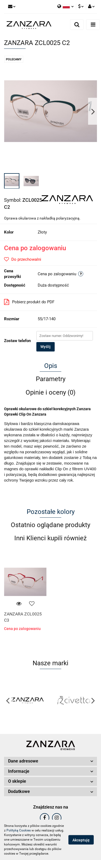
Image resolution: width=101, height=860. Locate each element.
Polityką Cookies (18, 830)
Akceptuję (81, 840)
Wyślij (45, 346)
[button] (50, 761)
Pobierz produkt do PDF (29, 302)
